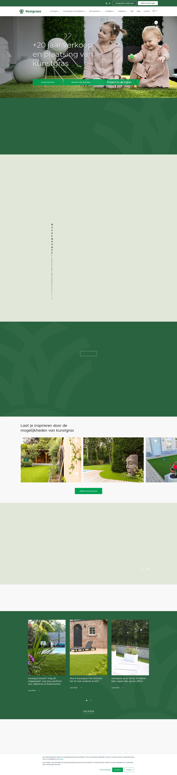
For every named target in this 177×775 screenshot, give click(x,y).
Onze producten (47, 82)
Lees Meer (32, 619)
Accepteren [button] (117, 770)
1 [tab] (86, 629)
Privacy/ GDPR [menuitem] (108, 733)
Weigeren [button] (129, 770)
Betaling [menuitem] (106, 739)
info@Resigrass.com (56, 737)
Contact (147, 11)
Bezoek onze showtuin (81, 82)
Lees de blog (88, 640)
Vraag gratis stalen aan (124, 3)
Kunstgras (54, 11)
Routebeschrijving (82, 737)
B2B (132, 11)
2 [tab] (90, 629)
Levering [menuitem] (106, 742)
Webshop (121, 11)
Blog (138, 11)
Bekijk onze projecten (88, 420)
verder (61, 759)
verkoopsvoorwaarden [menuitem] (111, 736)
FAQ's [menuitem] (105, 752)
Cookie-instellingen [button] (105, 770)
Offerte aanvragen (148, 3)
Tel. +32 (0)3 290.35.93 (57, 733)
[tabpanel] (47, 585)
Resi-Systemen (94, 11)
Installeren (109, 11)
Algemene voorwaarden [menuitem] (111, 745)
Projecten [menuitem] (106, 749)
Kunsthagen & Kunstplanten (73, 11)
